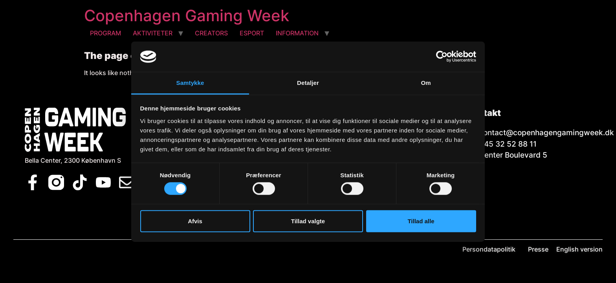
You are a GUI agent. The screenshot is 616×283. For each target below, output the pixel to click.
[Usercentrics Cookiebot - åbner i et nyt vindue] (441, 56)
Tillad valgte (308, 220)
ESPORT (252, 33)
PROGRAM (105, 33)
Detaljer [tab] (308, 82)
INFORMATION (297, 33)
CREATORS (211, 33)
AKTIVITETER (152, 33)
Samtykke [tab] (190, 82)
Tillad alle (420, 220)
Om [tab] (426, 82)
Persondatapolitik (494, 249)
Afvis (195, 220)
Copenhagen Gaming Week (186, 15)
